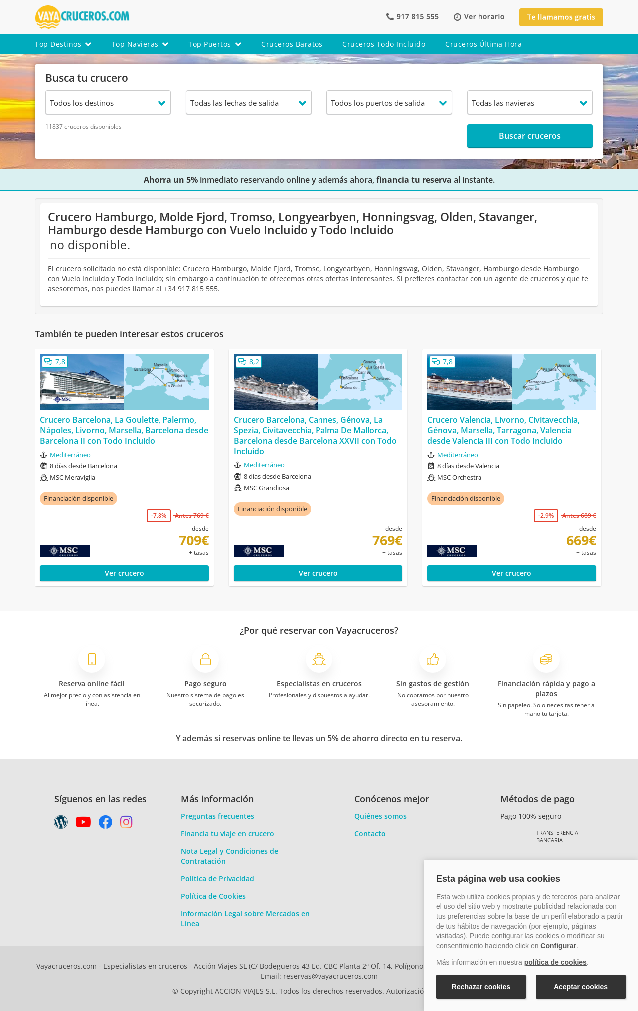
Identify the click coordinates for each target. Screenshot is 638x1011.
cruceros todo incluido (383, 44)
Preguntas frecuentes (217, 816)
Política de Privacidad (217, 878)
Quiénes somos (380, 816)
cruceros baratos (291, 44)
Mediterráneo (70, 454)
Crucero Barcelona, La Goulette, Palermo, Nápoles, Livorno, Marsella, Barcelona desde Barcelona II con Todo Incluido (124, 430)
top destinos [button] (63, 44)
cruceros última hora (483, 44)
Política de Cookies (213, 896)
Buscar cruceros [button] (530, 135)
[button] (479, 17)
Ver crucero (124, 573)
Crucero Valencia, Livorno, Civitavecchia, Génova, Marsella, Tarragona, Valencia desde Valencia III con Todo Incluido (503, 430)
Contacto (370, 833)
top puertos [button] (214, 44)
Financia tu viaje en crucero (227, 833)
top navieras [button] (140, 44)
